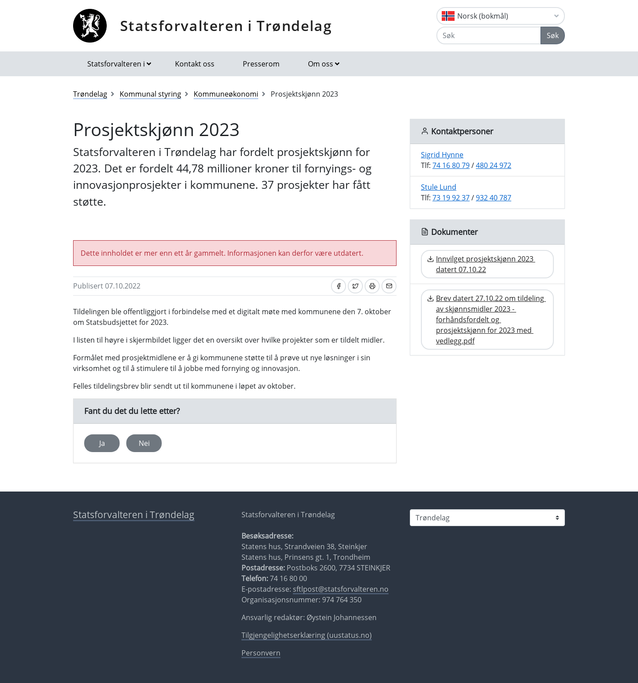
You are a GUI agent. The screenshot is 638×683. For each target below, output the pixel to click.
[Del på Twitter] (355, 286)
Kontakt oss (194, 64)
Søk (553, 35)
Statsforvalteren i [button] (116, 64)
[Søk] (488, 35)
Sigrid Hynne (442, 155)
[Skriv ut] (372, 286)
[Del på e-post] (389, 286)
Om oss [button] (320, 64)
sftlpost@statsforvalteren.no (341, 589)
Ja (102, 443)
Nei (144, 443)
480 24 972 (493, 165)
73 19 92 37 (451, 198)
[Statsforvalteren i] (487, 517)
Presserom (261, 64)
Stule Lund (438, 187)
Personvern (260, 653)
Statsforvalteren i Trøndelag (226, 25)
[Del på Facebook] (338, 286)
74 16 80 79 (451, 165)
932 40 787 (493, 198)
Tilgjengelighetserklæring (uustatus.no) (306, 635)
